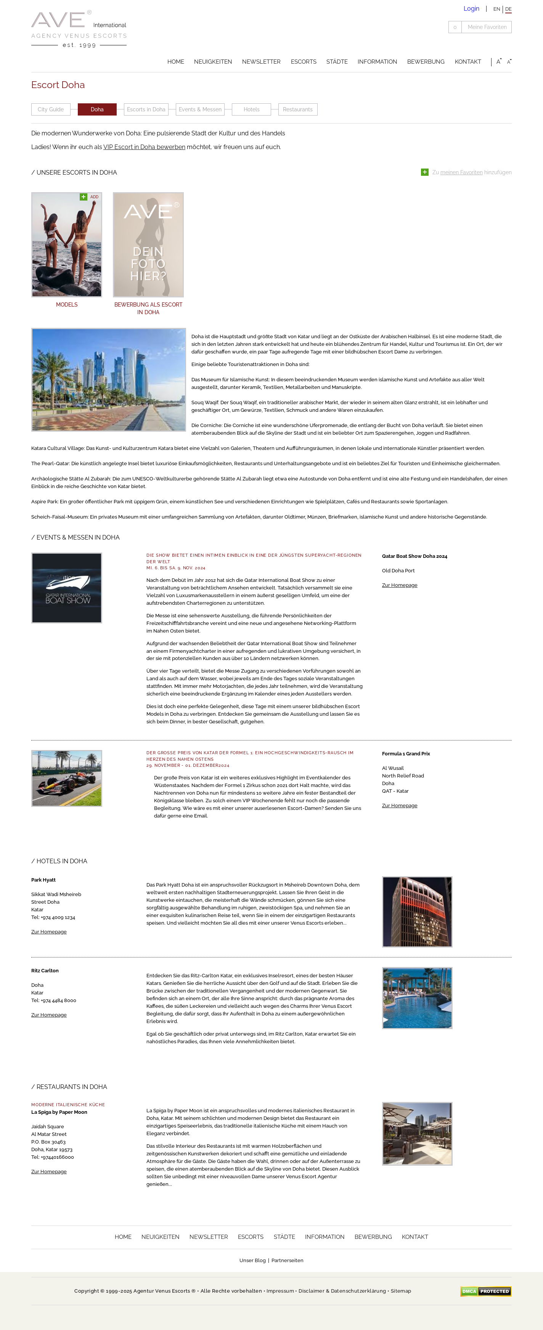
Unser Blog (252, 1260)
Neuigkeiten (213, 61)
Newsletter (261, 61)
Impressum (280, 1291)
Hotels (252, 109)
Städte (337, 61)
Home (175, 61)
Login (471, 8)
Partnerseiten (288, 1260)
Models (67, 305)
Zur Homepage (400, 585)
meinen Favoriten (461, 172)
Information (377, 61)
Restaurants (298, 109)
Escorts (303, 61)
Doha (97, 109)
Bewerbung (426, 61)
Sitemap (401, 1291)
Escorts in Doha (146, 109)
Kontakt (468, 61)
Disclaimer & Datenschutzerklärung (342, 1291)
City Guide (51, 109)
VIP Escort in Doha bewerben (144, 147)
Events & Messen (200, 109)
